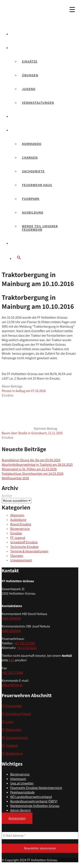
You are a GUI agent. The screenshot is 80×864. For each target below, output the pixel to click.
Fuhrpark (30, 198)
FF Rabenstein (12, 729)
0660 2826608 (11, 631)
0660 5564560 (11, 618)
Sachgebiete (33, 171)
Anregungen (17, 818)
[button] (44, 257)
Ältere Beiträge (24, 388)
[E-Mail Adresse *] (40, 835)
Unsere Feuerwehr (30, 130)
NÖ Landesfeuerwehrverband (31, 797)
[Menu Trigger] (72, 9)
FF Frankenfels (12, 706)
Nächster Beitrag (32, 430)
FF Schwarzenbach (15, 737)
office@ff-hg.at (12, 685)
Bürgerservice (27, 243)
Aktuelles (22, 34)
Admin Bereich (20, 810)
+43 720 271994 (12, 672)
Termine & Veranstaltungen (29, 551)
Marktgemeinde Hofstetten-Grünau (34, 806)
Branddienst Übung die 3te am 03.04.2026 (31, 460)
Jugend (28, 89)
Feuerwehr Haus (37, 185)
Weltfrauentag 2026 (15, 478)
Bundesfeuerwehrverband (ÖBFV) (34, 801)
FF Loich (7, 721)
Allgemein (17, 515)
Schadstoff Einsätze (24, 542)
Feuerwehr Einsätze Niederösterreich (36, 788)
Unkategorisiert (21, 560)
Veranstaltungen (38, 102)
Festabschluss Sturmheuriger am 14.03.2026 (32, 473)
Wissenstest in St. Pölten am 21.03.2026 (29, 469)
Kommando (31, 144)
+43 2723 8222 (27, 647)
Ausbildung (32, 212)
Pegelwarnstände (22, 792)
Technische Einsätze (24, 546)
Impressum (18, 779)
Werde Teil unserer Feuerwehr (40, 228)
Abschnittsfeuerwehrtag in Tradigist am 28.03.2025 (37, 464)
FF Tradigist (10, 745)
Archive (7, 495)
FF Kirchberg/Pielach (16, 714)
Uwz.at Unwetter (22, 783)
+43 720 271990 (24, 643)
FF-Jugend (17, 537)
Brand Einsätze (20, 524)
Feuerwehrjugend (30, 116)
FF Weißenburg (12, 753)
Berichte (21, 47)
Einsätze (30, 61)
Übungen (30, 75)
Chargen (30, 157)
